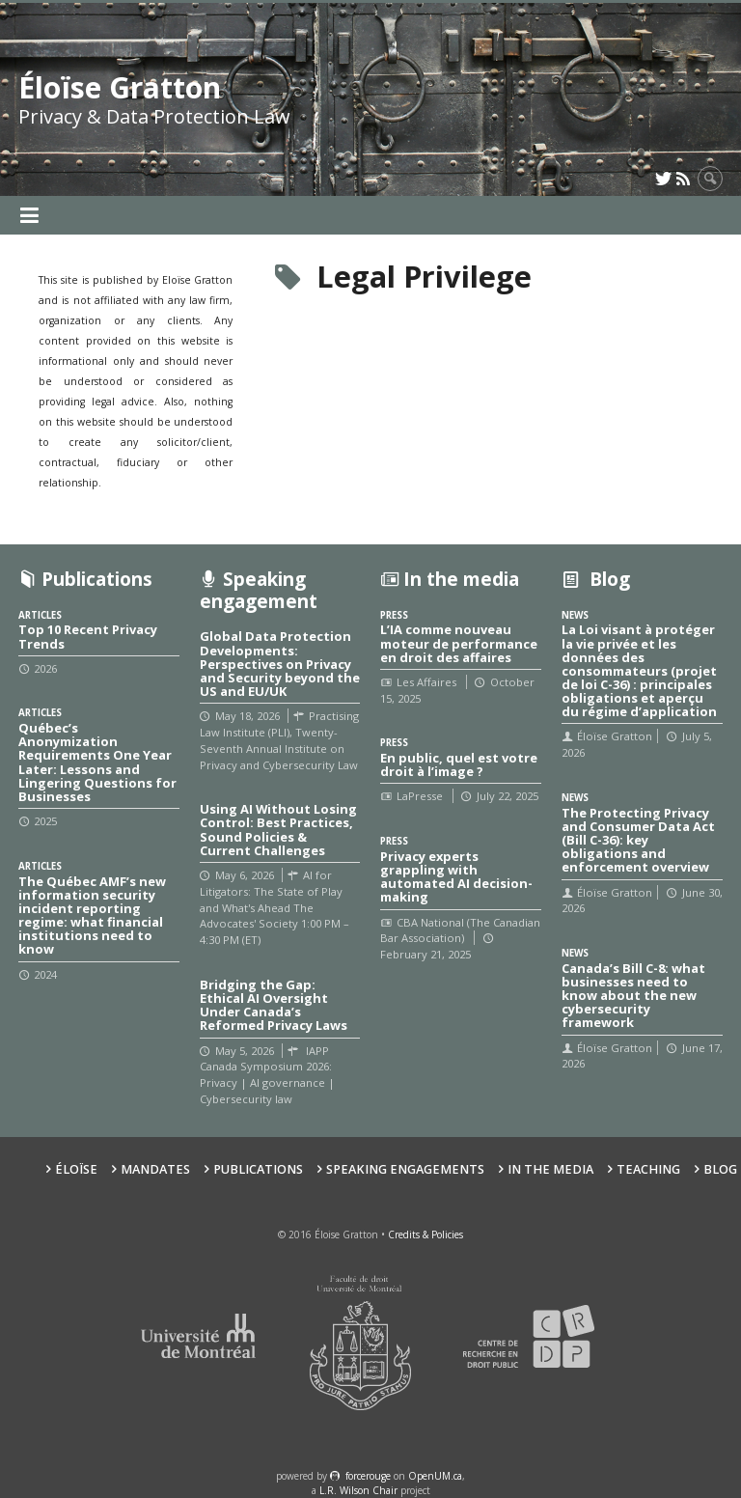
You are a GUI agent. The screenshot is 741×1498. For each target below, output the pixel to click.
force (368, 1476)
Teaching (648, 1169)
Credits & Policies (425, 1234)
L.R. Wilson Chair (358, 1490)
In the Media (550, 1169)
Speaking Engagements (405, 1169)
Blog (720, 1169)
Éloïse (76, 1169)
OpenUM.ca (435, 1476)
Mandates (155, 1169)
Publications (258, 1169)
